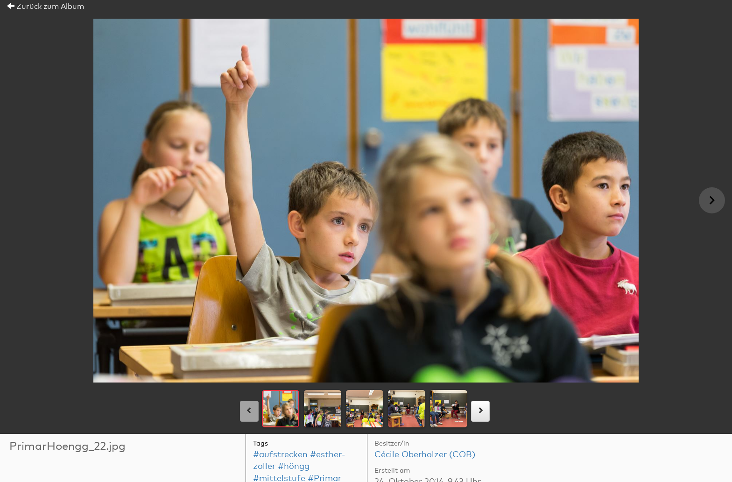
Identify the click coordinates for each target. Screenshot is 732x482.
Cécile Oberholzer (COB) (424, 455)
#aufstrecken (280, 455)
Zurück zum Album (45, 6)
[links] (249, 411)
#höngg (294, 466)
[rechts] (480, 411)
